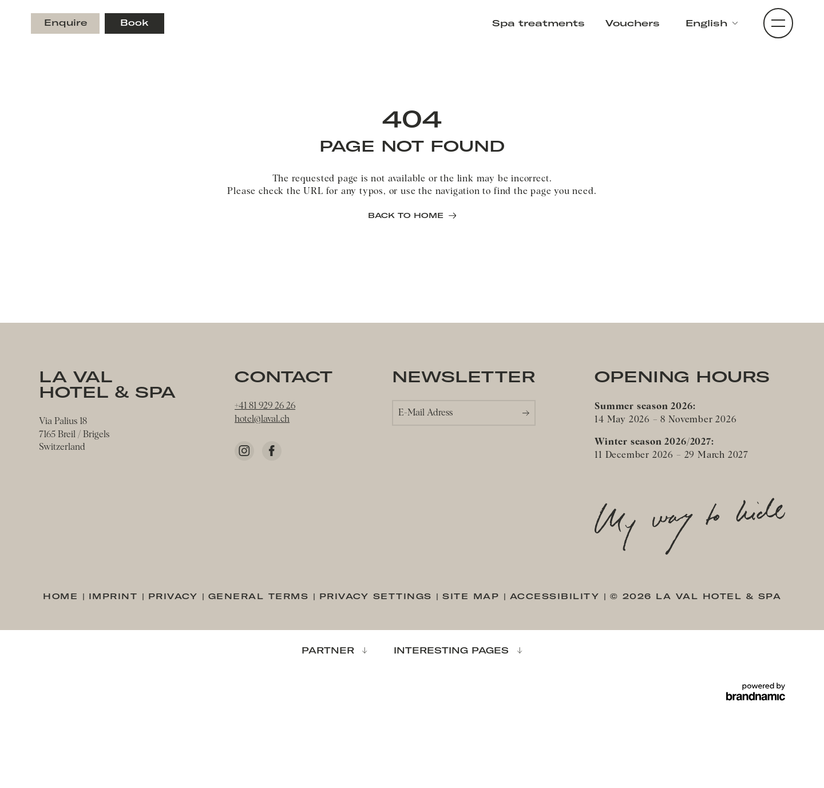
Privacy (175, 596)
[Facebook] (272, 451)
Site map (473, 596)
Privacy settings (378, 596)
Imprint (115, 596)
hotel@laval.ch (262, 419)
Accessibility (557, 596)
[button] (712, 23)
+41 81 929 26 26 (265, 406)
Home (62, 596)
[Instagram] (244, 451)
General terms (260, 596)
